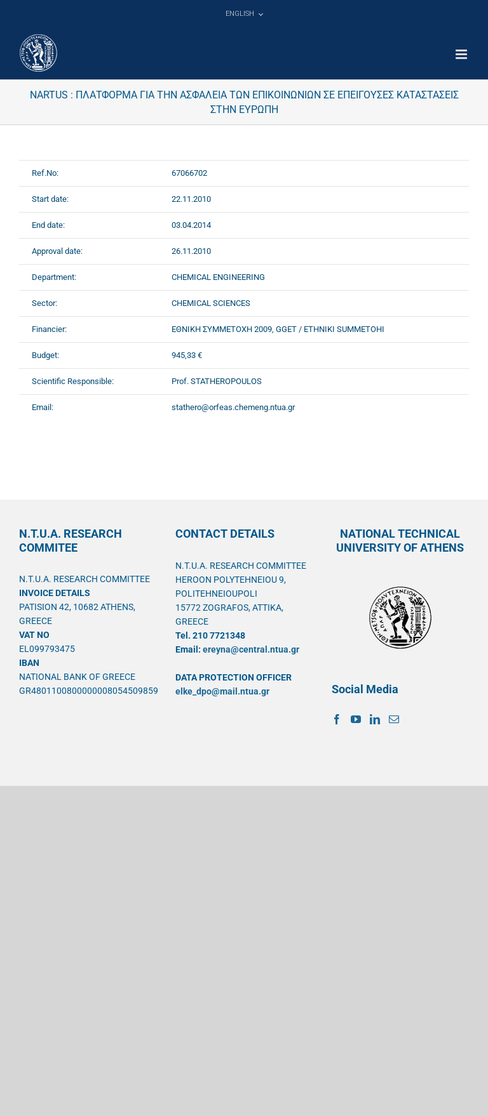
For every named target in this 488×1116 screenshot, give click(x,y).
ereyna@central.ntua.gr (251, 649)
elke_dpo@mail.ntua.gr (222, 691)
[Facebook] (337, 719)
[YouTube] (356, 719)
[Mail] (394, 719)
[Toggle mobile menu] (462, 54)
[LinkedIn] (375, 719)
